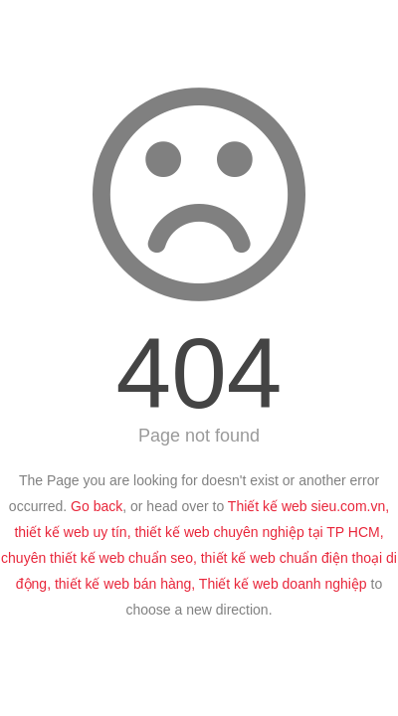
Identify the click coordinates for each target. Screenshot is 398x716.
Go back (96, 506)
